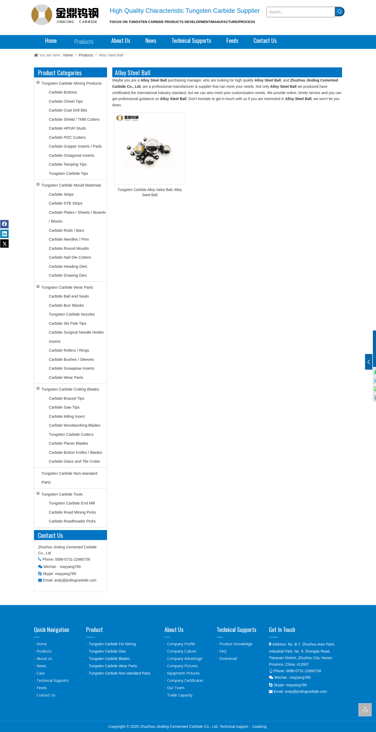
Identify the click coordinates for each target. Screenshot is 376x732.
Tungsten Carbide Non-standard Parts (69, 478)
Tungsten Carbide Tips (68, 173)
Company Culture (181, 651)
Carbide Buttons (63, 92)
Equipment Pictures (183, 673)
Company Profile (181, 643)
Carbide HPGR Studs (67, 128)
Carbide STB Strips (65, 203)
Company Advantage (184, 658)
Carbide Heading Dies (68, 266)
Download (228, 658)
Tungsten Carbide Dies (107, 651)
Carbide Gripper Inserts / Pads (75, 146)
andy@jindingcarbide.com (75, 580)
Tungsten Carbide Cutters (71, 434)
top (365, 709)
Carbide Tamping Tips (68, 164)
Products (44, 651)
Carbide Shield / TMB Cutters (74, 119)
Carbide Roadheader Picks (72, 521)
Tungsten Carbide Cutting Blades (70, 389)
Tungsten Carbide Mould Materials (71, 185)
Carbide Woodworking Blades (74, 425)
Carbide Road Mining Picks (72, 512)
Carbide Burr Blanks (66, 305)
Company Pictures (182, 665)
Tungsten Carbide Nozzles (72, 314)
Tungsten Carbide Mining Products (72, 83)
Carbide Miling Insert (67, 416)
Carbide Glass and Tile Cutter (74, 461)
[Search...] (301, 12)
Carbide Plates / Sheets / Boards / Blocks (77, 217)
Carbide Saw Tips (64, 407)
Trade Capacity (179, 695)
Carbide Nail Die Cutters (70, 257)
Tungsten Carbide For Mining (112, 644)
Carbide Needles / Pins (69, 239)
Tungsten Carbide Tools (62, 494)
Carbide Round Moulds (69, 248)
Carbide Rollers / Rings (69, 350)
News (41, 665)
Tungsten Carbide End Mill (72, 503)
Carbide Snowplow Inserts (71, 368)
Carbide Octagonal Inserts (71, 155)
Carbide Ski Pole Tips (67, 323)
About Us (44, 658)
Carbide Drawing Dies (68, 275)
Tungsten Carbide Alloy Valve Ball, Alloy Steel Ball (150, 192)
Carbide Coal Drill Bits (68, 110)
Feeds (42, 687)
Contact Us (46, 695)
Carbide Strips (61, 194)
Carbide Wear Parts (66, 377)
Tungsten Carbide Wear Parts (67, 287)
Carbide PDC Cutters (67, 137)
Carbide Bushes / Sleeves (71, 359)
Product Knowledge (235, 643)
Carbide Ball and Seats (69, 296)
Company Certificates (185, 680)
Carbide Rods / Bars (66, 230)
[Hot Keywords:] (339, 11)
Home (42, 643)
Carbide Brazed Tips (66, 398)
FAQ (223, 651)
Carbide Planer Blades (68, 443)
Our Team (175, 687)
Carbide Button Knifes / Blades (75, 452)
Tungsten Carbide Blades (109, 659)
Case (41, 673)
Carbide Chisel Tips (66, 101)
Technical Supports (53, 680)
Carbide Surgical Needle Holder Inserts (76, 337)
